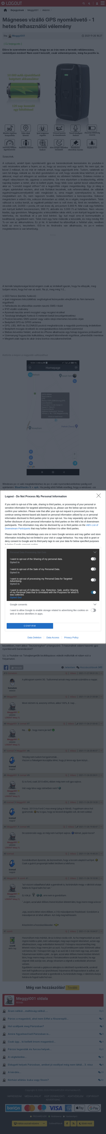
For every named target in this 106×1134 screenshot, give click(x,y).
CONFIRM (30, 626)
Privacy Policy (71, 637)
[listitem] (53, 552)
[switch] (93, 559)
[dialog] (53, 567)
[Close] (100, 497)
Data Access (52, 637)
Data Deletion (34, 637)
